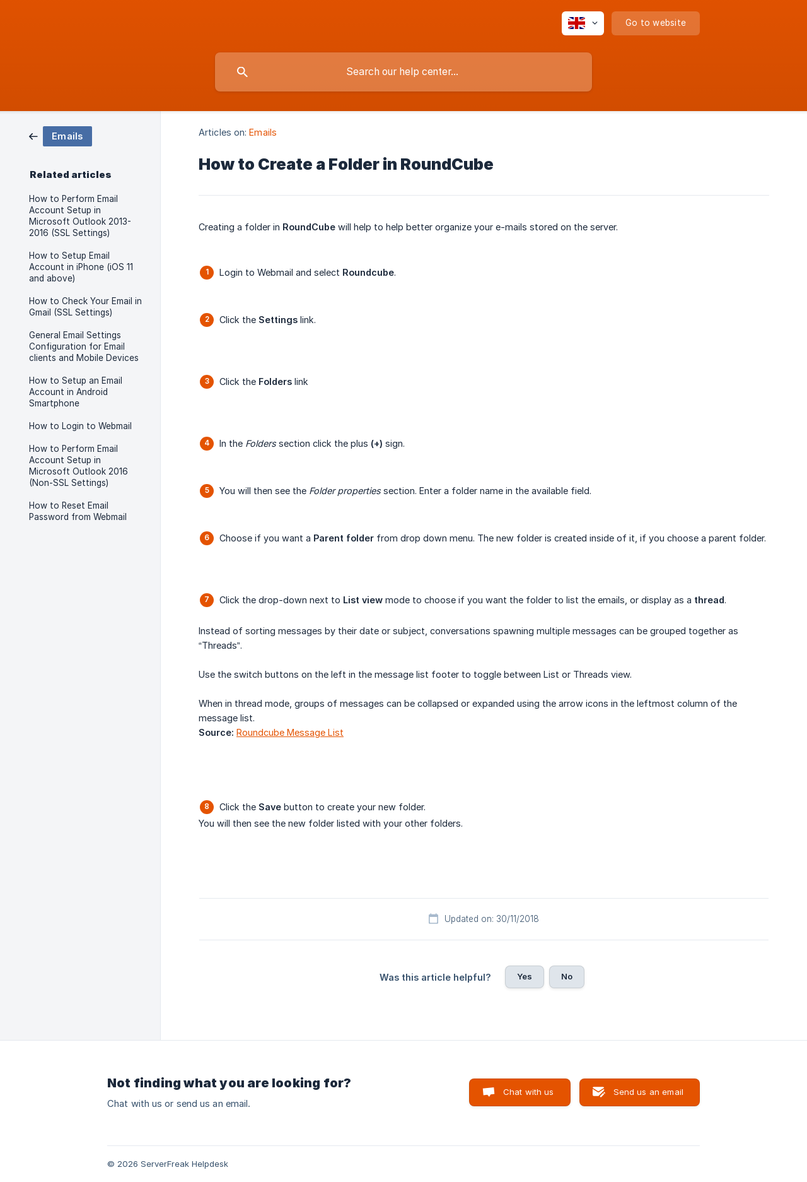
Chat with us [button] (528, 1092)
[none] (583, 23)
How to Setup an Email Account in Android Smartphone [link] (75, 391)
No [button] (566, 976)
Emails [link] (263, 132)
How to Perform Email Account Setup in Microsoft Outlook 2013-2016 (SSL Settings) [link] (80, 216)
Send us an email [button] (648, 1092)
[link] (60, 135)
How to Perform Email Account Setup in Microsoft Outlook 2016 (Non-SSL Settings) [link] (78, 466)
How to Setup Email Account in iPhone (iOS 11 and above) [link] (81, 267)
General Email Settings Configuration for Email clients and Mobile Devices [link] (84, 346)
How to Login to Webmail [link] (80, 426)
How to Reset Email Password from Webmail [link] (78, 511)
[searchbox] (403, 72)
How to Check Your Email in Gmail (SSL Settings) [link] (85, 306)
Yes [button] (524, 976)
